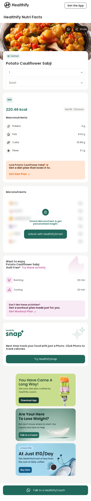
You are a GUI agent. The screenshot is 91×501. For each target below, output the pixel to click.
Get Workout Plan (23, 311)
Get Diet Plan (20, 174)
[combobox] (45, 72)
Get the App (75, 5)
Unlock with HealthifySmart (45, 234)
